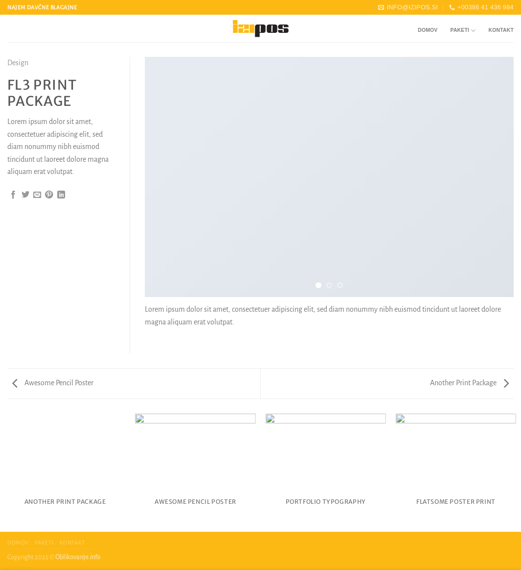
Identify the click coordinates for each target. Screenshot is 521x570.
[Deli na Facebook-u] (13, 195)
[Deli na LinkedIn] (61, 195)
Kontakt (501, 30)
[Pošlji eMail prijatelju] (37, 195)
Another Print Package (469, 383)
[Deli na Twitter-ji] (25, 195)
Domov (427, 30)
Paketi (463, 30)
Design (17, 63)
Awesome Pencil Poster (52, 383)
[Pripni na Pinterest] (49, 195)
